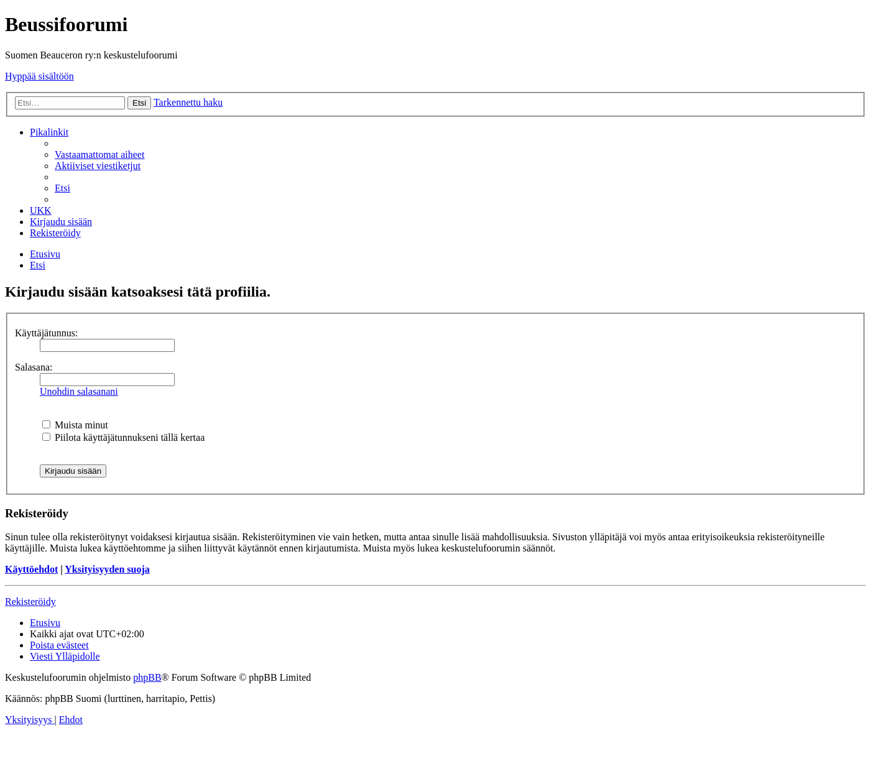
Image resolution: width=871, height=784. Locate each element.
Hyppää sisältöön (39, 76)
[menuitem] (99, 154)
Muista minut (75, 425)
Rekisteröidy (30, 601)
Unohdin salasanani (79, 391)
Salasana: (33, 367)
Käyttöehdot (31, 569)
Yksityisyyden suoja (107, 569)
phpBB (147, 677)
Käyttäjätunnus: (46, 333)
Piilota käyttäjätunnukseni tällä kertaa (123, 437)
